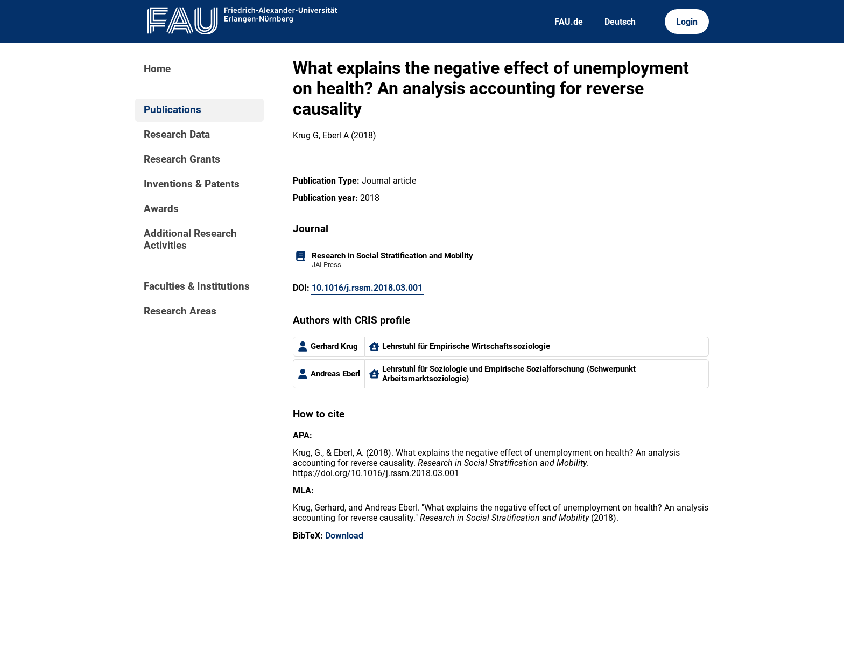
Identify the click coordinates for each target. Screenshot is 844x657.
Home (157, 69)
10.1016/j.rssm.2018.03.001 (367, 288)
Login (687, 22)
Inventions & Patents (192, 184)
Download (344, 535)
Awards (161, 209)
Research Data (177, 135)
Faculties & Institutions (197, 286)
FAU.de (568, 22)
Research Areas (180, 311)
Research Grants (182, 159)
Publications (172, 110)
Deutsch (620, 22)
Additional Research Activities (190, 239)
